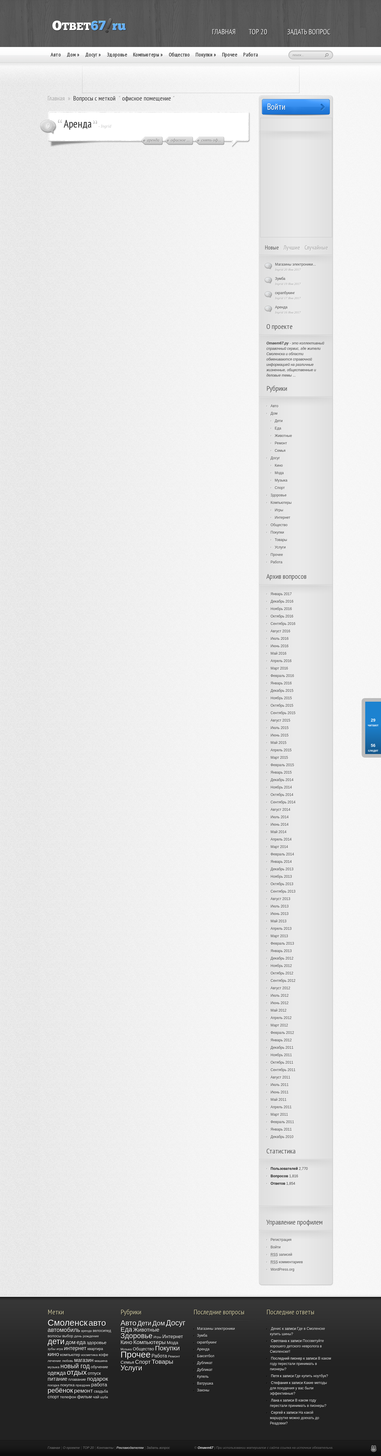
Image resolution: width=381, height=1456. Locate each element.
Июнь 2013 (280, 914)
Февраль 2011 (282, 1122)
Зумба (280, 279)
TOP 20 (88, 1447)
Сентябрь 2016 (283, 624)
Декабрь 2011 (282, 1048)
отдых (77, 1372)
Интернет (282, 517)
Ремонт (281, 443)
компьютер (70, 1354)
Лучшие (291, 247)
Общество (179, 54)
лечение (54, 1361)
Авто (56, 54)
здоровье (97, 1342)
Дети (279, 421)
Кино (279, 465)
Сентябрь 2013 (283, 891)
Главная (56, 98)
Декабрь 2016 (282, 601)
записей (281, 1255)
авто (97, 1323)
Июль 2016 (280, 639)
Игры (279, 510)
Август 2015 (280, 720)
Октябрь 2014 (282, 795)
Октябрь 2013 (282, 884)
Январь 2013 (281, 951)
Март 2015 (279, 758)
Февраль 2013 (282, 943)
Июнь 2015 (280, 735)
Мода (279, 473)
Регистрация (281, 1240)
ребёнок (60, 1390)
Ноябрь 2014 (281, 787)
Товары (281, 540)
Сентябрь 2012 (283, 981)
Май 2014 (279, 832)
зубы (51, 1349)
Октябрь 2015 (282, 705)
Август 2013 (280, 899)
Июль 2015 (280, 728)
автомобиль (64, 1330)
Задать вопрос (158, 1447)
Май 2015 (279, 743)
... (294, 375)
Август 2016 (280, 631)
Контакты (105, 1447)
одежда (57, 1373)
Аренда (78, 124)
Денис (276, 1329)
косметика (89, 1355)
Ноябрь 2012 (281, 966)
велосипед (102, 1331)
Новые (272, 247)
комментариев (287, 1262)
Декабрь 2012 (282, 958)
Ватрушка (205, 1383)
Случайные (316, 247)
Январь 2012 (281, 1040)
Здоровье (117, 54)
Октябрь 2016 (282, 616)
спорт (53, 1396)
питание (57, 1379)
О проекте (71, 1447)
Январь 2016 (281, 683)
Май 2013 (279, 921)
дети (56, 1341)
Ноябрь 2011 (281, 1055)
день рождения (86, 1336)
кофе (103, 1354)
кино (53, 1354)
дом (70, 1342)
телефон (68, 1397)
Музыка (281, 480)
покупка (67, 1385)
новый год (75, 1366)
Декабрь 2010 (282, 1137)
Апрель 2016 (281, 661)
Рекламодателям (129, 1447)
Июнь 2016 (280, 646)
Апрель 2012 (281, 1018)
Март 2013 (279, 936)
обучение (99, 1367)
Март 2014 (279, 847)
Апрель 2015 (281, 750)
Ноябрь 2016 (281, 609)
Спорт (280, 488)
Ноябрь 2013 (281, 876)
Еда (278, 428)
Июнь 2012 (280, 1003)
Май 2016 (279, 653)
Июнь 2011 (280, 1092)
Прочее (230, 54)
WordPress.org (282, 1269)
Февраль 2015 (282, 765)
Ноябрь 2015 (281, 698)
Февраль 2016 (282, 676)
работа (99, 1385)
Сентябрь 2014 (283, 802)
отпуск (94, 1373)
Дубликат (205, 1363)
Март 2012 (279, 1025)
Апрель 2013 (281, 929)
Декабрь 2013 (282, 869)
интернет (75, 1348)
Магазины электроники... (295, 264)
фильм (84, 1396)
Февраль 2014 (282, 854)
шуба (104, 1397)
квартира (95, 1349)
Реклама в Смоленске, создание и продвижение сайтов (374, 1448)
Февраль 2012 (282, 1033)
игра (60, 1349)
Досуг (93, 54)
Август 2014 (280, 810)
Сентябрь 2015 (283, 713)
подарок (97, 1379)
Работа (250, 54)
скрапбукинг (285, 293)
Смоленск (68, 1323)
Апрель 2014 (281, 839)
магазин (83, 1360)
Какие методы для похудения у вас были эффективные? (298, 1388)
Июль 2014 (280, 817)
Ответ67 (205, 1447)
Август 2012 (280, 988)
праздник (83, 1385)
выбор (67, 1336)
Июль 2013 (280, 906)
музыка (54, 1367)
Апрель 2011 (281, 1107)
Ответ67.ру (277, 343)
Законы (203, 1390)
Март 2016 (279, 668)
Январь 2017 (281, 594)
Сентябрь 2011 (283, 1070)
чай (96, 1397)
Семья (280, 451)
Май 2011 (279, 1100)
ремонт (83, 1391)
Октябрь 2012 (282, 973)
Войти (276, 1247)
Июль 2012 (280, 995)
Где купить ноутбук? (311, 1376)
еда (81, 1342)
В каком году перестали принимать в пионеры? (300, 1363)
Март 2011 (279, 1114)
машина (101, 1361)
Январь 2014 (281, 862)
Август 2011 (280, 1077)
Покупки (206, 54)
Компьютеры (148, 54)
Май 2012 (279, 1010)
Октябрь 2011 (282, 1062)
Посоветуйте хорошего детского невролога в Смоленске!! (297, 1346)
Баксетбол (205, 1356)
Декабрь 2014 (282, 780)
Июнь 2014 (280, 824)
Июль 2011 (280, 1085)
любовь (67, 1361)
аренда (86, 1331)
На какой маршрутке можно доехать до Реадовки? (294, 1417)
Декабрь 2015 (282, 691)
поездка (53, 1385)
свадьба (101, 1391)
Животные (283, 436)
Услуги (280, 547)
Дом (73, 54)
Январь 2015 (281, 772)
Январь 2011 (281, 1129)
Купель (203, 1376)
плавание (77, 1379)
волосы (54, 1336)
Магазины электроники (216, 1329)
